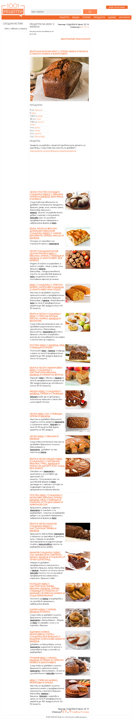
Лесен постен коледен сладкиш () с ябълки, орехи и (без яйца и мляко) (46, 195)
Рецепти (64, 17)
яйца (33, 113)
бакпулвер (40, 136)
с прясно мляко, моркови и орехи (44, 681)
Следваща (76, 712)
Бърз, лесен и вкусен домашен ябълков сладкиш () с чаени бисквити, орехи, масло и (47, 233)
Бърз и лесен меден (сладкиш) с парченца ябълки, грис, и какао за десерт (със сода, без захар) (47, 464)
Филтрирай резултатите (75, 39)
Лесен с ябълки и (44, 437)
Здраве (112, 17)
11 (85, 27)
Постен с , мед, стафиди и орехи (47, 346)
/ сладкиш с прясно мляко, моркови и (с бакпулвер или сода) (47, 287)
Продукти (99, 17)
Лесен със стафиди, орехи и (46, 415)
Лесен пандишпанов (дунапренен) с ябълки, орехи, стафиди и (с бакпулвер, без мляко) (47, 256)
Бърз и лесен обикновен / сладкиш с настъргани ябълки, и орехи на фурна (46, 371)
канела (38, 133)
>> (88, 27)
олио (38, 119)
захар (40, 116)
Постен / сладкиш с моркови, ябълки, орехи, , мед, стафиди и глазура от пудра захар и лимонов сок (46, 500)
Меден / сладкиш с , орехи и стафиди (46, 392)
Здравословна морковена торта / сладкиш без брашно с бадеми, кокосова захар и (47, 637)
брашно (39, 110)
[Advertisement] (15, 71)
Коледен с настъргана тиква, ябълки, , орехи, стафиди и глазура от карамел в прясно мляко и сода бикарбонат (47, 590)
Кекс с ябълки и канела (16, 28)
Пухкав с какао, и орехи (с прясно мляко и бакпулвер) (47, 660)
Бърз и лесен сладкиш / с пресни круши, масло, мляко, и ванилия (45, 317)
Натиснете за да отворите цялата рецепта (53, 151)
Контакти (124, 17)
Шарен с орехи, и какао (43, 610)
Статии (86, 17)
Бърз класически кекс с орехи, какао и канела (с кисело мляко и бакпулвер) (59, 52)
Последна (85, 712)
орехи (37, 127)
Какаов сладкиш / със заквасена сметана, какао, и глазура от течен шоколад (47, 556)
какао (37, 130)
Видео (75, 17)
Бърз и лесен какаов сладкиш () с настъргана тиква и (43, 527)
